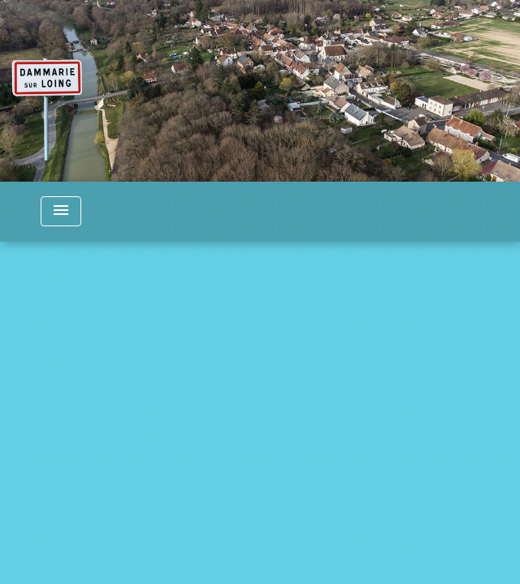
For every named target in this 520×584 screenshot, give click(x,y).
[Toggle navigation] (61, 211)
